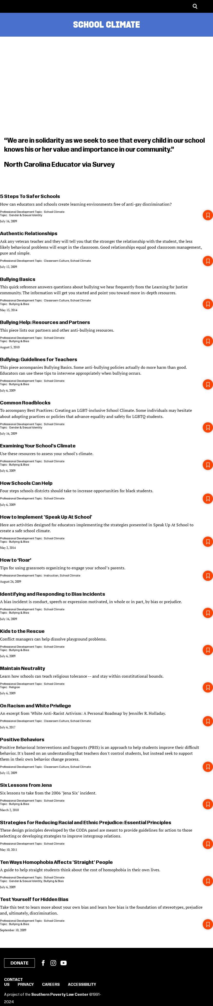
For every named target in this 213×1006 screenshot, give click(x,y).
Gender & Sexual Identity (25, 215)
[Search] (195, 6)
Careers (51, 985)
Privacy (26, 985)
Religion (14, 687)
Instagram (53, 963)
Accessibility (82, 985)
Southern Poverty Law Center (59, 995)
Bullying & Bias (19, 304)
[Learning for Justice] (29, 6)
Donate (19, 963)
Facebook (43, 963)
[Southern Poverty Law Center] (8, 6)
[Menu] (205, 6)
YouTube (63, 963)
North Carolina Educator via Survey (59, 165)
